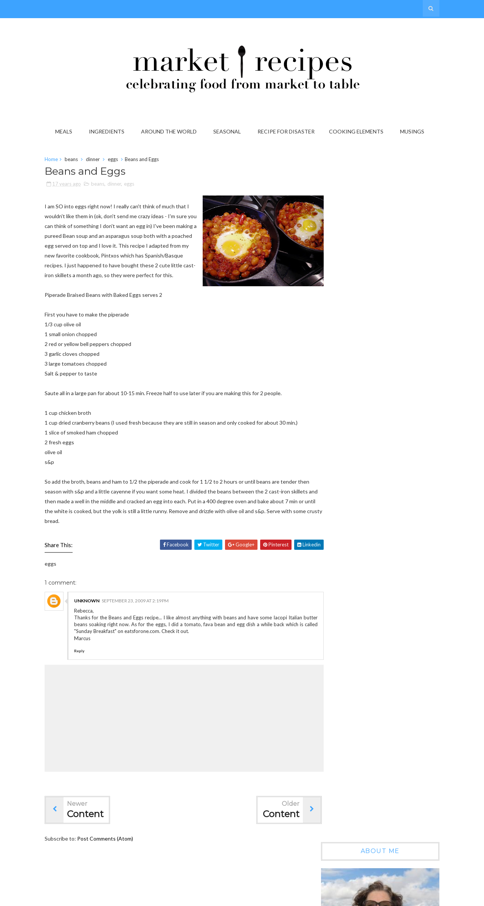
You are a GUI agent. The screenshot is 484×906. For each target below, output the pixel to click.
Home (55, 160)
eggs (117, 160)
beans (75, 160)
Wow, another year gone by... (393, 419)
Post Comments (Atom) (110, 849)
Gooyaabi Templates (410, 898)
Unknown (91, 611)
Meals (64, 131)
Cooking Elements (357, 131)
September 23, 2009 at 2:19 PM (139, 611)
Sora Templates (327, 898)
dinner (97, 160)
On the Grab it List (381, 484)
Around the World (170, 131)
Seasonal (228, 131)
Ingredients (108, 131)
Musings (413, 131)
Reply (84, 661)
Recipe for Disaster (287, 131)
